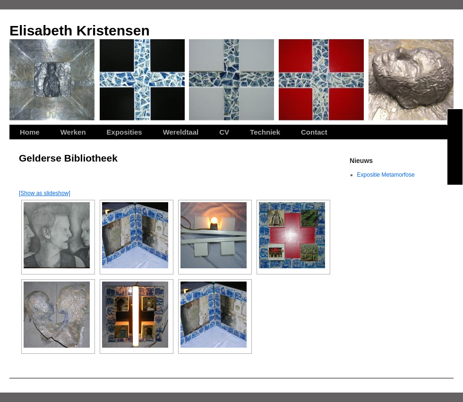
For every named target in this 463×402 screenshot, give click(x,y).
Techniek (265, 132)
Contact (314, 132)
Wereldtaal (181, 132)
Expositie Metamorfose (386, 174)
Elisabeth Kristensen (79, 30)
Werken (73, 132)
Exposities (124, 132)
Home (30, 132)
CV (224, 132)
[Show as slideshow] (44, 193)
